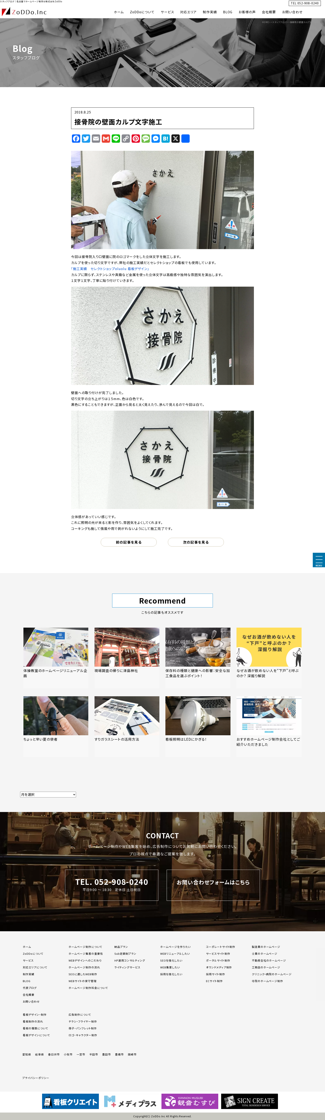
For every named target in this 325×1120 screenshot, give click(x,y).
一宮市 (81, 1054)
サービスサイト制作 (218, 954)
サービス (167, 12)
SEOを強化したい (171, 960)
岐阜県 (39, 1054)
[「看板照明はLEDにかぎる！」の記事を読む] (197, 726)
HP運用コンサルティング (129, 960)
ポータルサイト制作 (218, 960)
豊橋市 (119, 1054)
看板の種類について (35, 1028)
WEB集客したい (170, 967)
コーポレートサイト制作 (220, 947)
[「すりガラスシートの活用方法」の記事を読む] (127, 726)
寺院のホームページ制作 (267, 981)
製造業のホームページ (266, 947)
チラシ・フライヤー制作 (83, 1021)
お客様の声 (247, 12)
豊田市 (106, 1054)
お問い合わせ (292, 12)
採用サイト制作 (215, 974)
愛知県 (26, 1054)
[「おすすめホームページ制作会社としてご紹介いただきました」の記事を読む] (269, 726)
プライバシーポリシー (35, 1078)
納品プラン (121, 947)
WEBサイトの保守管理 (83, 981)
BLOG (227, 12)
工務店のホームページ (266, 967)
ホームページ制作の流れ (84, 967)
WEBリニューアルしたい (175, 954)
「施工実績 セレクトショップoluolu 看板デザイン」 (110, 268)
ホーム (119, 12)
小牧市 (68, 1054)
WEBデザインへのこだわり (85, 960)
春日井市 (54, 1054)
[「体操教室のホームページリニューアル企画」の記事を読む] (56, 658)
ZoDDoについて (142, 12)
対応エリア (188, 12)
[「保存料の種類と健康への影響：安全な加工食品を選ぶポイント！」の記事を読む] (197, 658)
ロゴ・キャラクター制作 (83, 1035)
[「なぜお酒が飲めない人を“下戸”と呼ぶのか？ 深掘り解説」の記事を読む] (269, 658)
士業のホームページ (265, 954)
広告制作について (80, 1015)
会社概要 (269, 12)
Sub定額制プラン (125, 954)
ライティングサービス (127, 967)
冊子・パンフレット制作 (83, 1028)
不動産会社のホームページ (269, 960)
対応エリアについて (35, 967)
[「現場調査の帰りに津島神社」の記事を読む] (127, 658)
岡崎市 (132, 1054)
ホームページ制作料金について (88, 988)
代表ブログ (30, 988)
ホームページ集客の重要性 (86, 954)
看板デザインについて (36, 1035)
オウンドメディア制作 (219, 967)
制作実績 (210, 12)
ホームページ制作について (85, 947)
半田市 (93, 1054)
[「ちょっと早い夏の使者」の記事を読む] (56, 726)
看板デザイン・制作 (35, 1015)
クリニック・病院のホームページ (272, 974)
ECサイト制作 (214, 981)
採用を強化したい (171, 974)
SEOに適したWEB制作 (83, 974)
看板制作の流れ (33, 1021)
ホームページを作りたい (175, 947)
